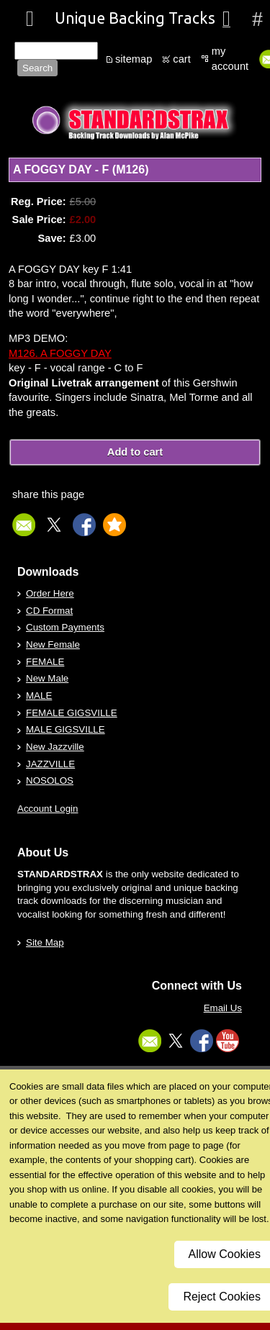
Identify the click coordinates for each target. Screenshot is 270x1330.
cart (181, 59)
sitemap (133, 59)
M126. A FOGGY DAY (60, 353)
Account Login (47, 808)
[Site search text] (56, 51)
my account (230, 58)
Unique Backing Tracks (135, 18)
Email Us (223, 1008)
